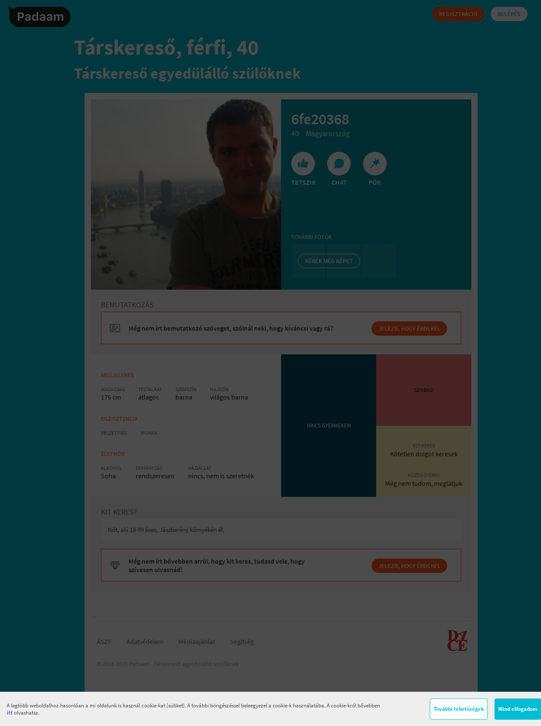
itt (10, 712)
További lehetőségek (459, 708)
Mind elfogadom (517, 708)
